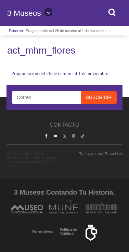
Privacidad (113, 154)
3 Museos (24, 13)
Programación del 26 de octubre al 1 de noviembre (66, 31)
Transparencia (90, 154)
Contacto (64, 125)
